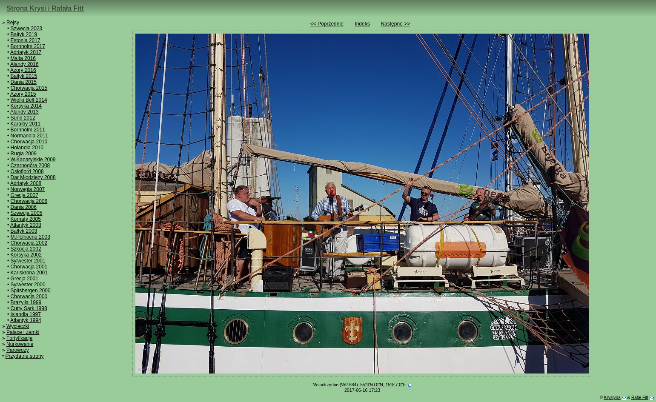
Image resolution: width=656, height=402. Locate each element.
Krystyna (612, 397)
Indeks (362, 24)
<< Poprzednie (327, 24)
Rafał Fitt (639, 397)
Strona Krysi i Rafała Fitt (45, 8)
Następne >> (395, 24)
